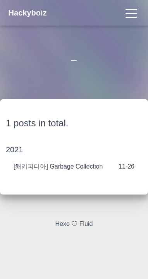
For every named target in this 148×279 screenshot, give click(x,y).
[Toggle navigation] (131, 12)
